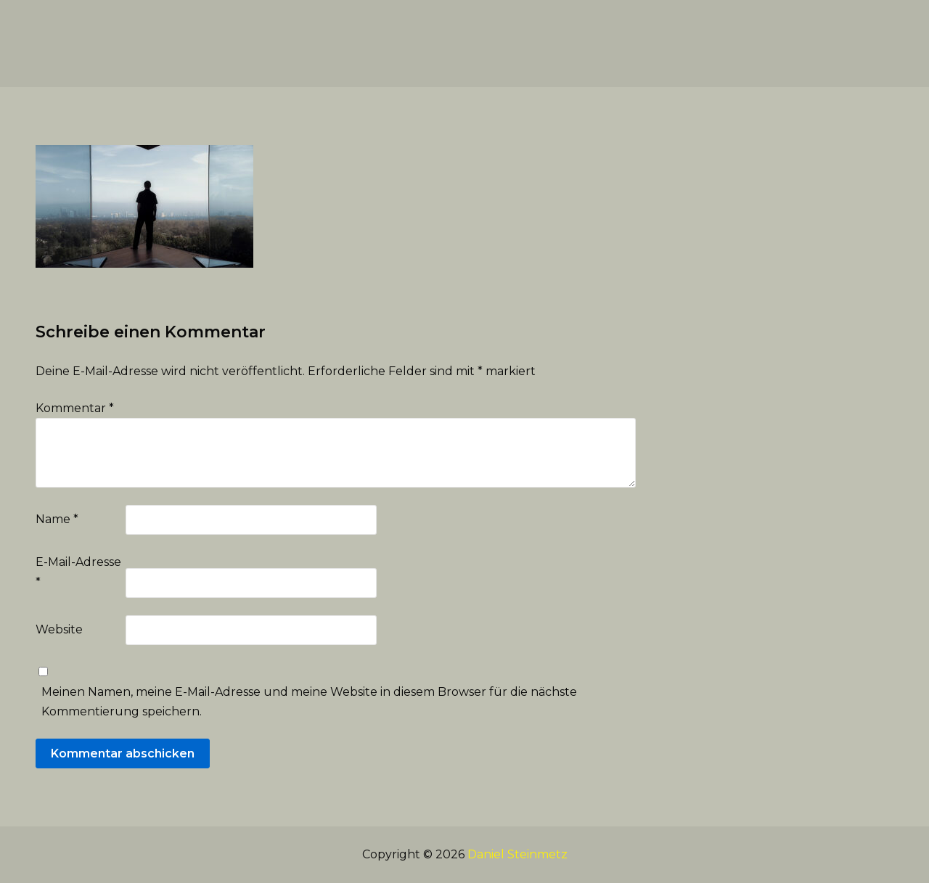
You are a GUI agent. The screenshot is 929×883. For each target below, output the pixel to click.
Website (59, 629)
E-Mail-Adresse (78, 571)
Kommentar (75, 408)
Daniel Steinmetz (517, 854)
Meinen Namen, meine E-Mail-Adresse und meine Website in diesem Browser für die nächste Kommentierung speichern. (309, 701)
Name (57, 519)
